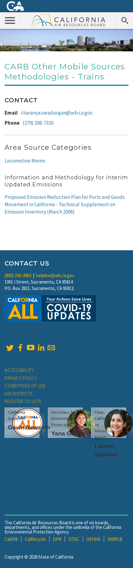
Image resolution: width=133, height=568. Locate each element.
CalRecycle (35, 539)
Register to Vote (23, 401)
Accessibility (19, 370)
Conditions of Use (25, 386)
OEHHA (93, 539)
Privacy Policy (21, 378)
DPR (57, 539)
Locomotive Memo (25, 160)
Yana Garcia (68, 433)
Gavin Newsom (29, 427)
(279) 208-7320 (38, 122)
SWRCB (115, 539)
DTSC (74, 539)
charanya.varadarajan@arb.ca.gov (56, 112)
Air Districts (18, 394)
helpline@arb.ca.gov (55, 275)
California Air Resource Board (68, 19)
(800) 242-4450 (18, 275)
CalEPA (11, 539)
